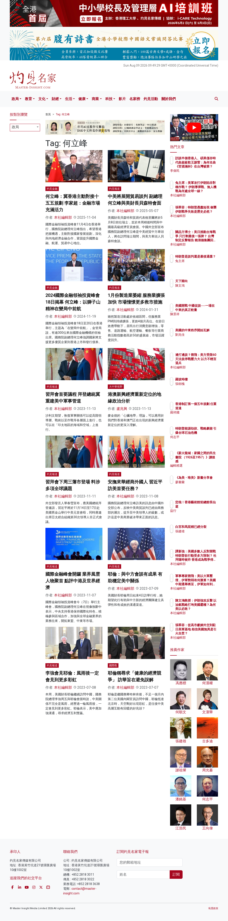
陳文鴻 (199, 285)
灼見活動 (151, 99)
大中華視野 (115, 386)
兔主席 (199, 265)
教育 (28, 99)
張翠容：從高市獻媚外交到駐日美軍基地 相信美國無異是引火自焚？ (205, 633)
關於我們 (168, 99)
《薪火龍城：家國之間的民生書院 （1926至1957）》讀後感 (205, 461)
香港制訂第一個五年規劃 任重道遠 (205, 408)
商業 (95, 99)
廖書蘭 (199, 486)
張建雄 (199, 535)
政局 (15, 99)
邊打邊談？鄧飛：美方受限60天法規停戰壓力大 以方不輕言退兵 (204, 363)
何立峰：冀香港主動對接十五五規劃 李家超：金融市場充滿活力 (72, 203)
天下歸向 (201, 281)
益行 (198, 510)
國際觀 (113, 665)
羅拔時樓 (201, 379)
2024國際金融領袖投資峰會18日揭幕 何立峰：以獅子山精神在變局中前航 (72, 302)
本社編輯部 (63, 217)
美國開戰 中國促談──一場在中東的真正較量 (205, 309)
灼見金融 (52, 188)
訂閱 (176, 874)
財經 (55, 99)
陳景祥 (199, 318)
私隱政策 (213, 908)
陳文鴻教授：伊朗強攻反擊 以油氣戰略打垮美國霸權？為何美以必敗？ (205, 609)
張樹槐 (199, 384)
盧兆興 (121, 409)
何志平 (199, 441)
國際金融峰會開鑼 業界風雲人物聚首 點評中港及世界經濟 (72, 580)
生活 (68, 99)
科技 (108, 99)
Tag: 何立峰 (63, 114)
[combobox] (25, 127)
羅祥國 (199, 416)
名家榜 (134, 99)
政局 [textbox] (15, 127)
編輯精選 (201, 465)
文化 (41, 99)
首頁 (48, 114)
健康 (82, 99)
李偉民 (199, 170)
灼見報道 (114, 188)
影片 (122, 99)
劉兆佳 (199, 338)
